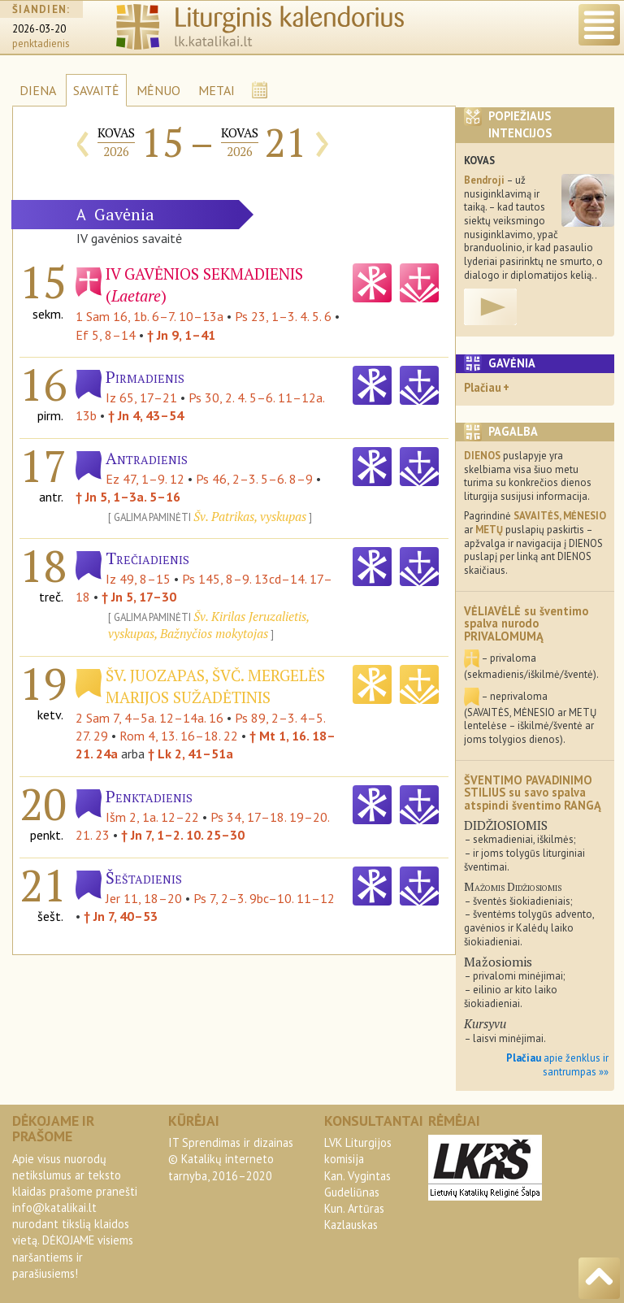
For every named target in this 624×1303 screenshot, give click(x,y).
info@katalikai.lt (54, 1207)
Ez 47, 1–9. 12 (145, 479)
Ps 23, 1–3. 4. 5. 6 (283, 316)
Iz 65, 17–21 (141, 397)
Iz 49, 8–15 (138, 579)
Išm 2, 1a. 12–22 (152, 817)
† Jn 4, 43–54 (146, 415)
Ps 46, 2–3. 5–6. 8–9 (254, 479)
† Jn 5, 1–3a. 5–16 (128, 497)
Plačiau (482, 387)
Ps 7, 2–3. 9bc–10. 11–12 (264, 898)
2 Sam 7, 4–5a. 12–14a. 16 (149, 718)
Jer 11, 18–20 (144, 898)
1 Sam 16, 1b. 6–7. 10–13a (149, 316)
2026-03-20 (39, 29)
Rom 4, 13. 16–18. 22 (178, 736)
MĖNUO (158, 90)
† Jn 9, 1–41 (181, 335)
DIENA (38, 90)
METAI (216, 90)
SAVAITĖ (96, 90)
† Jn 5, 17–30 (139, 597)
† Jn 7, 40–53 (121, 916)
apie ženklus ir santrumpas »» (557, 1065)
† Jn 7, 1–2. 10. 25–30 (183, 835)
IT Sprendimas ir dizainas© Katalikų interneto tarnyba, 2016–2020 (230, 1159)
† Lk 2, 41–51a (190, 753)
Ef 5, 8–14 (106, 335)
